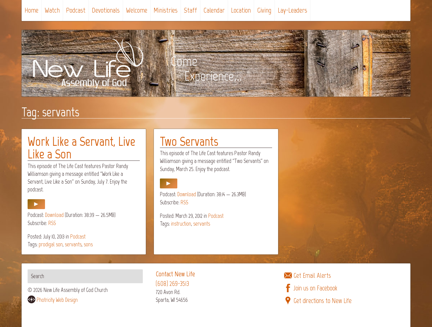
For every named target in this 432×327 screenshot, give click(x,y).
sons (88, 244)
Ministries (166, 10)
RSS (52, 223)
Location (241, 10)
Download (54, 215)
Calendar (214, 10)
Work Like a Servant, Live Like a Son (81, 148)
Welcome (136, 10)
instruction (181, 223)
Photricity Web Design (57, 299)
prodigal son (51, 244)
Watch (52, 10)
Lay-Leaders (292, 10)
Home (31, 10)
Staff (190, 10)
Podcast (76, 10)
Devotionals (106, 10)
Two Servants (189, 141)
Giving (264, 10)
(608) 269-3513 (172, 284)
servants (73, 244)
